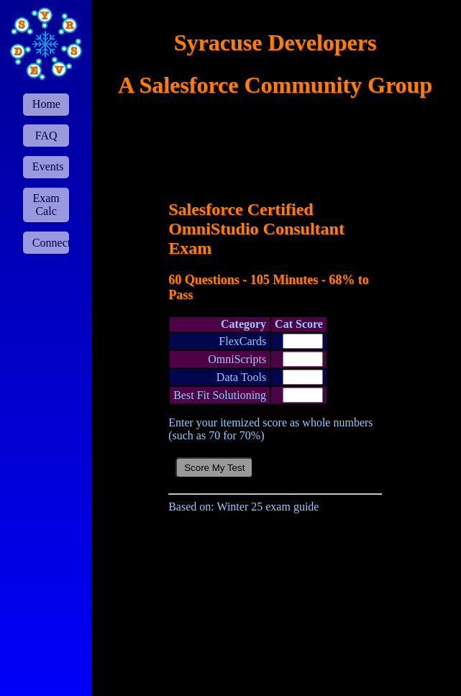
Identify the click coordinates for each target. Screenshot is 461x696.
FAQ (46, 135)
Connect (50, 243)
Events (48, 166)
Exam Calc (45, 204)
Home (46, 104)
